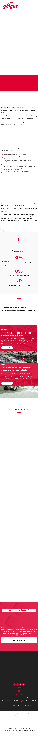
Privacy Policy (9, 728)
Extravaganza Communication (27, 730)
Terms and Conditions (20, 728)
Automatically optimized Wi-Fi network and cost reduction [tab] (18, 304)
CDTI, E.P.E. (19, 715)
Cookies (29, 728)
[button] (37, 5)
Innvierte (21, 714)
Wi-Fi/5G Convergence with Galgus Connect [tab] (14, 307)
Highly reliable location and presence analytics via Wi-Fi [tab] (18, 310)
